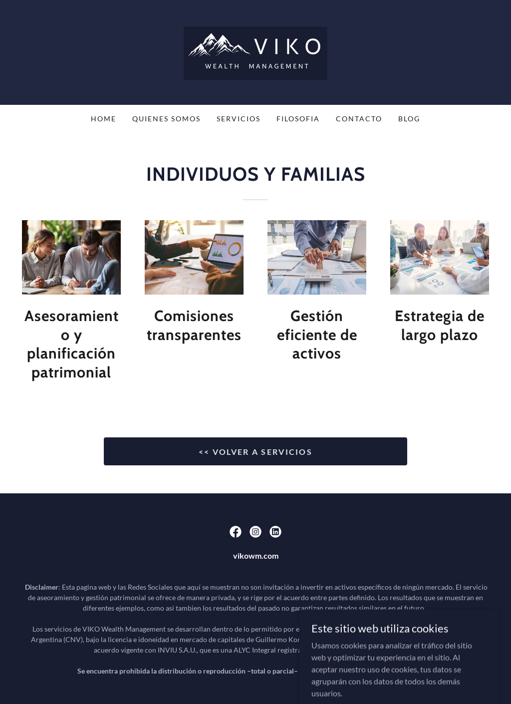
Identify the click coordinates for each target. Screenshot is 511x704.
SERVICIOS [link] (238, 118)
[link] (255, 51)
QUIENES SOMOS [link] (166, 118)
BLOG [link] (409, 118)
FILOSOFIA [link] (298, 118)
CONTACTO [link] (359, 118)
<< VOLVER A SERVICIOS (255, 451)
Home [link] (103, 118)
